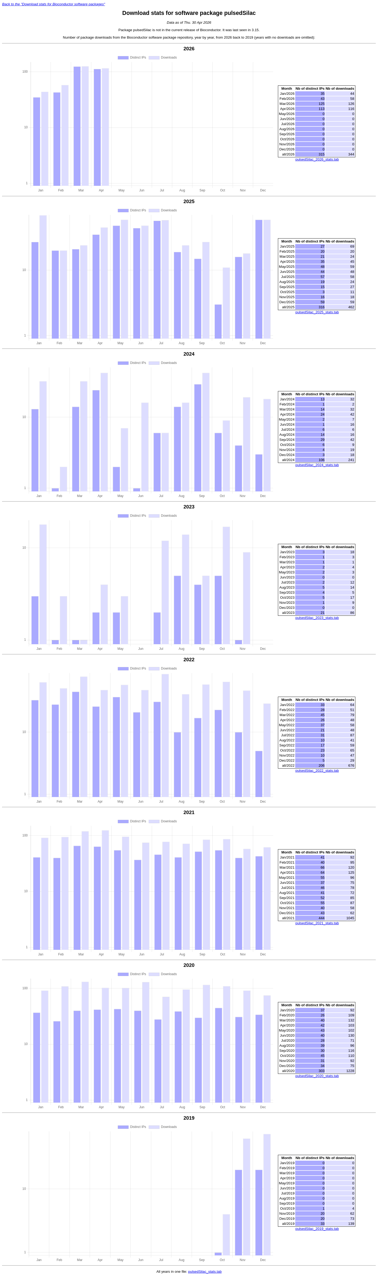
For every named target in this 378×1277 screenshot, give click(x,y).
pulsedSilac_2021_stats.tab (317, 923)
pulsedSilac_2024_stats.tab (317, 465)
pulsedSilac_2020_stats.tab (317, 1076)
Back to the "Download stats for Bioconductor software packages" (53, 4)
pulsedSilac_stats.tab (205, 1272)
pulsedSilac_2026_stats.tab (317, 159)
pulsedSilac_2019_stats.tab (317, 1229)
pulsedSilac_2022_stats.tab (317, 771)
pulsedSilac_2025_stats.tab (317, 312)
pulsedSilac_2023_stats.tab (317, 618)
